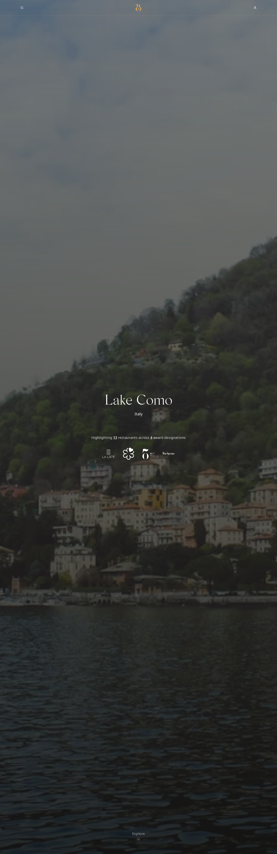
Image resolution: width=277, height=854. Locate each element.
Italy (138, 414)
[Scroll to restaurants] (138, 838)
